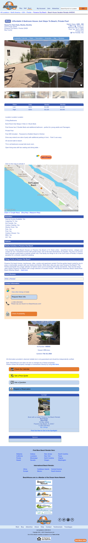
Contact (48, 527)
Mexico (39, 471)
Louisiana (33, 456)
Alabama (19, 454)
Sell (25, 8)
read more (24, 270)
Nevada (32, 460)
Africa (25, 469)
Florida (29, 12)
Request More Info (19, 297)
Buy (20, 8)
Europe (25, 471)
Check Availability (18, 314)
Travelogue (68, 527)
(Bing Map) (25, 212)
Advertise (55, 8)
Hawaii (18, 460)
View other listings (18, 292)
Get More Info (80, 540)
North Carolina (49, 458)
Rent (29, 8)
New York (47, 456)
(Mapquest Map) (34, 212)
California (19, 456)
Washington (62, 460)
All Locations (4, 12)
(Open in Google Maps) (12, 212)
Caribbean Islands (43, 469)
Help (42, 527)
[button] (81, 64)
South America (56, 471)
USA (23, 12)
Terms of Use (55, 534)
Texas (60, 456)
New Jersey (48, 454)
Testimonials (57, 527)
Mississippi (33, 458)
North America (15, 12)
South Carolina (63, 454)
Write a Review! (10, 279)
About (36, 527)
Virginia (60, 458)
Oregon (46, 460)
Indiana (32, 454)
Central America (56, 469)
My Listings (44, 427)
